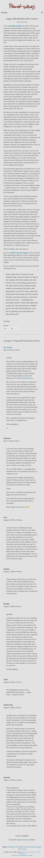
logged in (20, 840)
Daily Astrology (36, 847)
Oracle (20, 849)
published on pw (27, 378)
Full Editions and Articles (23, 847)
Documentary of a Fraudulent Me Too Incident (22, 855)
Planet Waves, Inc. (26, 852)
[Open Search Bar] (42, 12)
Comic (24, 849)
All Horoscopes (11, 847)
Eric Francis (8, 347)
